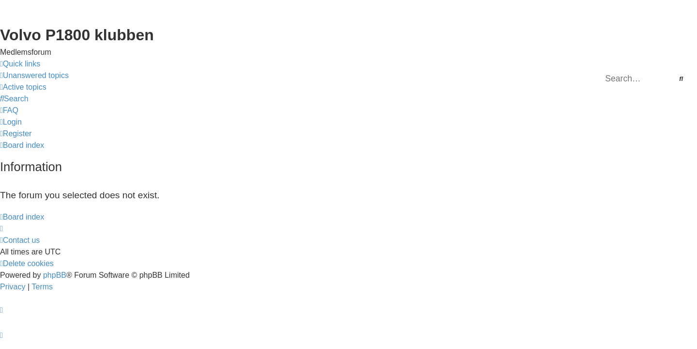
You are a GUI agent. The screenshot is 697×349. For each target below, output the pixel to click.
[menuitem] (34, 75)
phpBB (54, 275)
